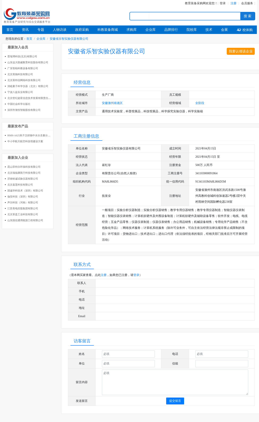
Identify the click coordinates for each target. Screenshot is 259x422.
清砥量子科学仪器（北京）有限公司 (27, 86)
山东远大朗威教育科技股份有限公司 (27, 62)
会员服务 (247, 3)
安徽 (105, 103)
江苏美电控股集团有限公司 (22, 208)
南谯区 (118, 103)
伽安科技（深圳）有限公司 (22, 196)
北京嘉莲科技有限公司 (20, 184)
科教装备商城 (107, 29)
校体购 (244, 30)
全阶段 (199, 103)
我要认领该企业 (241, 51)
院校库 (192, 29)
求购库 (132, 29)
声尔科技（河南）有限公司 (22, 202)
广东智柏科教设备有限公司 (22, 68)
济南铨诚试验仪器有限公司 (22, 178)
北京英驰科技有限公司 (20, 74)
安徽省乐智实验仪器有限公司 (69, 38)
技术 (209, 29)
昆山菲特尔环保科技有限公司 (24, 166)
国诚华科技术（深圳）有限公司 (25, 190)
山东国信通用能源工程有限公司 (25, 220)
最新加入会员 (18, 47)
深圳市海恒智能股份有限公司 (24, 109)
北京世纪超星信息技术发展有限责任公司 (30, 98)
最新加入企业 (18, 157)
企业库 (150, 29)
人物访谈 (59, 29)
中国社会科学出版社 (18, 104)
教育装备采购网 (195, 3)
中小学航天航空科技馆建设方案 (25, 141)
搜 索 (247, 16)
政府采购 (82, 29)
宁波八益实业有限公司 (20, 92)
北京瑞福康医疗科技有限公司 (24, 172)
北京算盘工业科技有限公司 (22, 214)
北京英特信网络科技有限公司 (24, 80)
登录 (223, 3)
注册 (104, 275)
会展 (224, 29)
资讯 (25, 29)
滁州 (111, 103)
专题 (40, 29)
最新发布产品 (18, 126)
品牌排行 (171, 29)
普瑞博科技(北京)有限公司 (22, 56)
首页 (9, 29)
